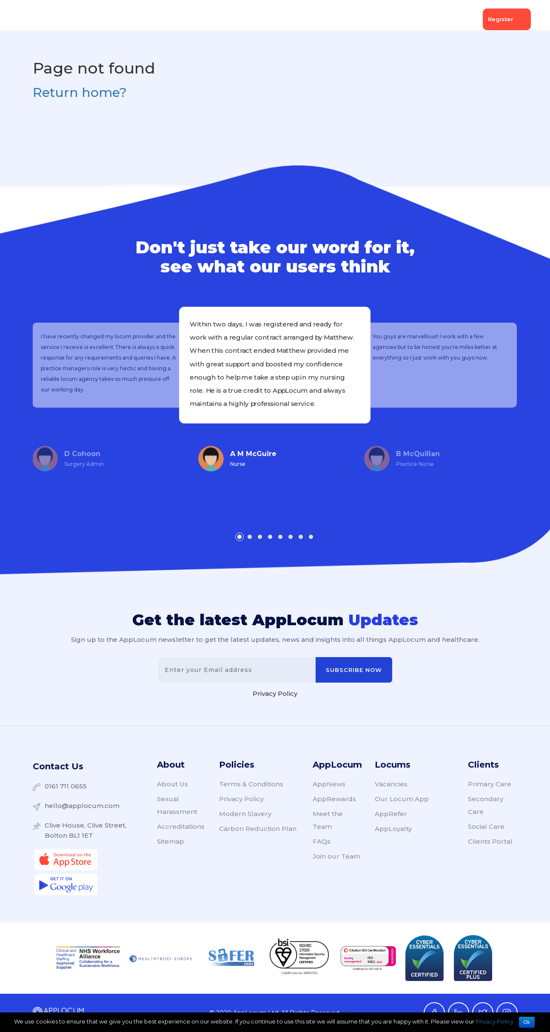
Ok (527, 1022)
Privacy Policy (275, 693)
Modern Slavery (245, 814)
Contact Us (58, 766)
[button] (239, 537)
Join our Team (336, 856)
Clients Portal (490, 841)
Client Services (131, 19)
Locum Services (195, 19)
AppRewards (334, 799)
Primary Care (489, 784)
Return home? (80, 92)
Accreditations (181, 826)
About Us (412, 19)
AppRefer (391, 814)
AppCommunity (309, 19)
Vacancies (253, 19)
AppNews (366, 19)
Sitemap (170, 841)
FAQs (322, 841)
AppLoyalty (393, 829)
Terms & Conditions (251, 784)
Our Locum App (402, 799)
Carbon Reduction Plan (257, 829)
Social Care (486, 826)
